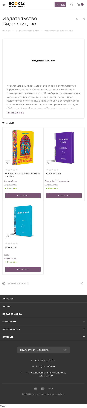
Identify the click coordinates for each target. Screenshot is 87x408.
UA (63, 4)
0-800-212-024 (44, 360)
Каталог (8, 299)
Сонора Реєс (10, 181)
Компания (9, 321)
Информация (11, 329)
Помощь (8, 337)
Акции (6, 306)
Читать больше (15, 112)
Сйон (6, 255)
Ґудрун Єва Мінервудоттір (57, 181)
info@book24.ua (45, 366)
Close (3, 406)
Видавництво (10, 185)
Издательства (12, 314)
